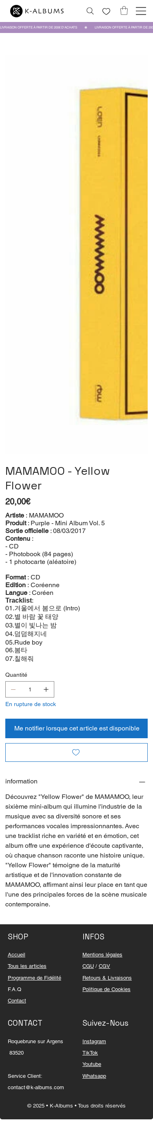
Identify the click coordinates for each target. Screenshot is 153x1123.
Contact (17, 1001)
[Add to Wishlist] (76, 752)
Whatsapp (94, 1076)
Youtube (91, 1064)
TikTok (90, 1053)
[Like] (106, 11)
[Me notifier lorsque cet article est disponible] (76, 728)
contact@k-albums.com (36, 1087)
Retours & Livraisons (107, 978)
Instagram (94, 1041)
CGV (104, 966)
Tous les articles (27, 966)
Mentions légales (102, 955)
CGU (88, 966)
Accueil (16, 955)
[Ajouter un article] (46, 689)
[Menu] (141, 11)
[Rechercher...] (90, 11)
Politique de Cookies (106, 989)
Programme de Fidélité (34, 978)
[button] (124, 10)
